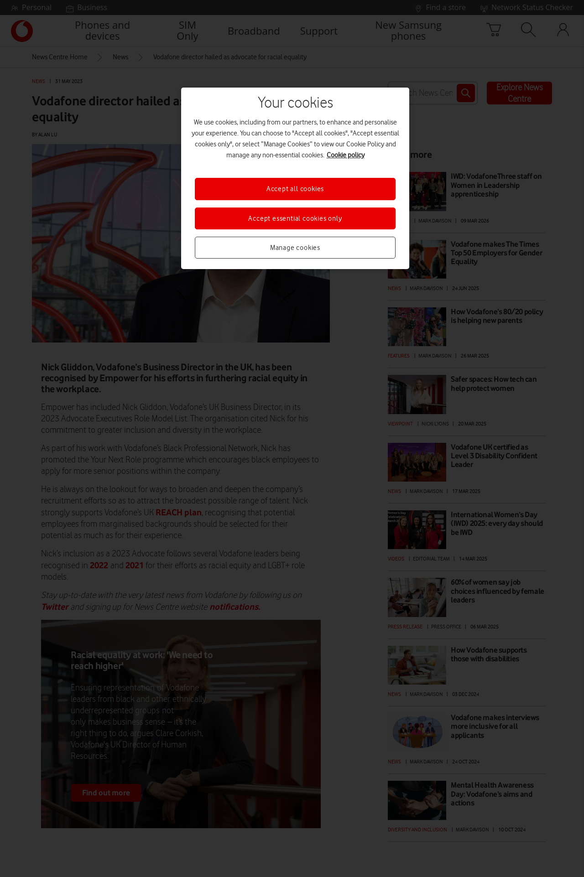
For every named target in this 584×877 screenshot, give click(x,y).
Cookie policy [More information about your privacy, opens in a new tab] (346, 155)
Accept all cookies (295, 189)
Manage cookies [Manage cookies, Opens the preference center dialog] (295, 248)
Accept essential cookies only (295, 218)
